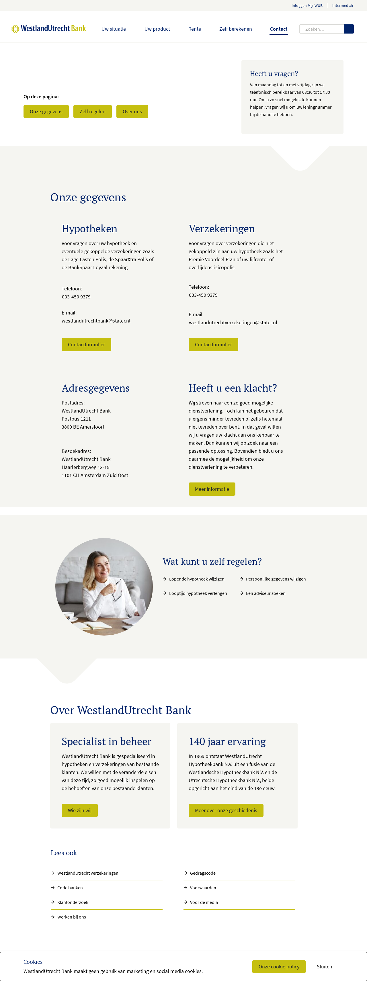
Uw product (157, 29)
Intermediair (343, 5)
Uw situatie (113, 29)
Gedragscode (203, 873)
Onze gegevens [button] (46, 111)
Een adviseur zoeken (266, 593)
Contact (279, 29)
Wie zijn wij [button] (79, 810)
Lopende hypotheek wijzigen (197, 579)
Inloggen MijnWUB (307, 5)
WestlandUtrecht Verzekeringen (87, 873)
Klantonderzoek (72, 902)
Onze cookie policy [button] (279, 966)
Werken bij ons (71, 917)
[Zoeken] (349, 29)
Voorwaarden (203, 887)
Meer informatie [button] (212, 489)
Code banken (70, 887)
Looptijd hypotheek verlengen (198, 593)
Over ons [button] (132, 111)
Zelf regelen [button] (93, 111)
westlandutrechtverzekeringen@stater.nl (233, 322)
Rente (194, 29)
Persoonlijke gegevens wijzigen (276, 579)
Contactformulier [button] (86, 344)
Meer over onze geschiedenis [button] (226, 810)
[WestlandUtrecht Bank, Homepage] (41, 29)
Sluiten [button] (324, 966)
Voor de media (204, 902)
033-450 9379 (76, 296)
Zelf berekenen (235, 29)
